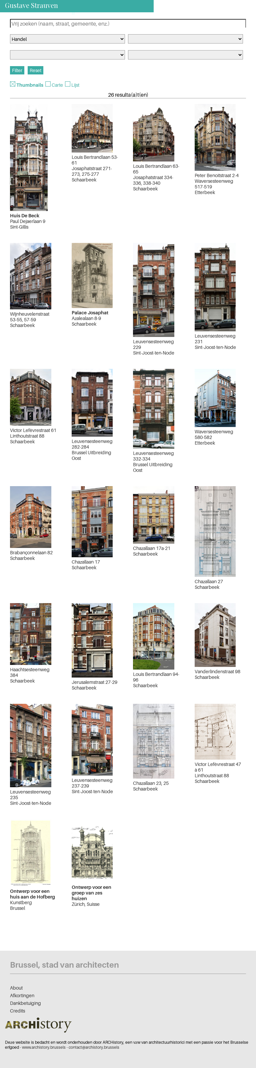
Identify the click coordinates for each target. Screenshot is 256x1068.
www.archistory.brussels (44, 1047)
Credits (17, 1011)
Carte (57, 85)
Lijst (75, 85)
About (16, 988)
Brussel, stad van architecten (64, 965)
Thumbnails (29, 85)
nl (82, 12)
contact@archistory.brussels (94, 1047)
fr (73, 12)
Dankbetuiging (25, 1003)
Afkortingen (22, 995)
